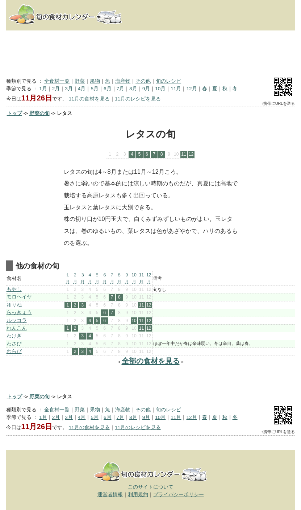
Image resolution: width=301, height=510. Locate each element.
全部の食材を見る (151, 361)
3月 (69, 88)
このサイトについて (151, 487)
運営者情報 (110, 494)
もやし (14, 289)
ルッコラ (17, 320)
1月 (43, 88)
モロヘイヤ (19, 297)
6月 (108, 88)
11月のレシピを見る (138, 99)
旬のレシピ (168, 81)
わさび (14, 343)
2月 (56, 88)
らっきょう (19, 312)
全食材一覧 (57, 81)
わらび (14, 351)
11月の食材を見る (89, 99)
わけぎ (14, 335)
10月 (160, 88)
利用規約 (138, 494)
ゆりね (14, 305)
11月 (176, 88)
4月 (82, 88)
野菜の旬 (39, 113)
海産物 (122, 81)
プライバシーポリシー (178, 494)
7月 (121, 88)
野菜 (80, 81)
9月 (146, 88)
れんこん (17, 328)
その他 (143, 81)
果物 (95, 81)
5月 (95, 88)
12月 (191, 88)
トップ (14, 113)
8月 (133, 88)
